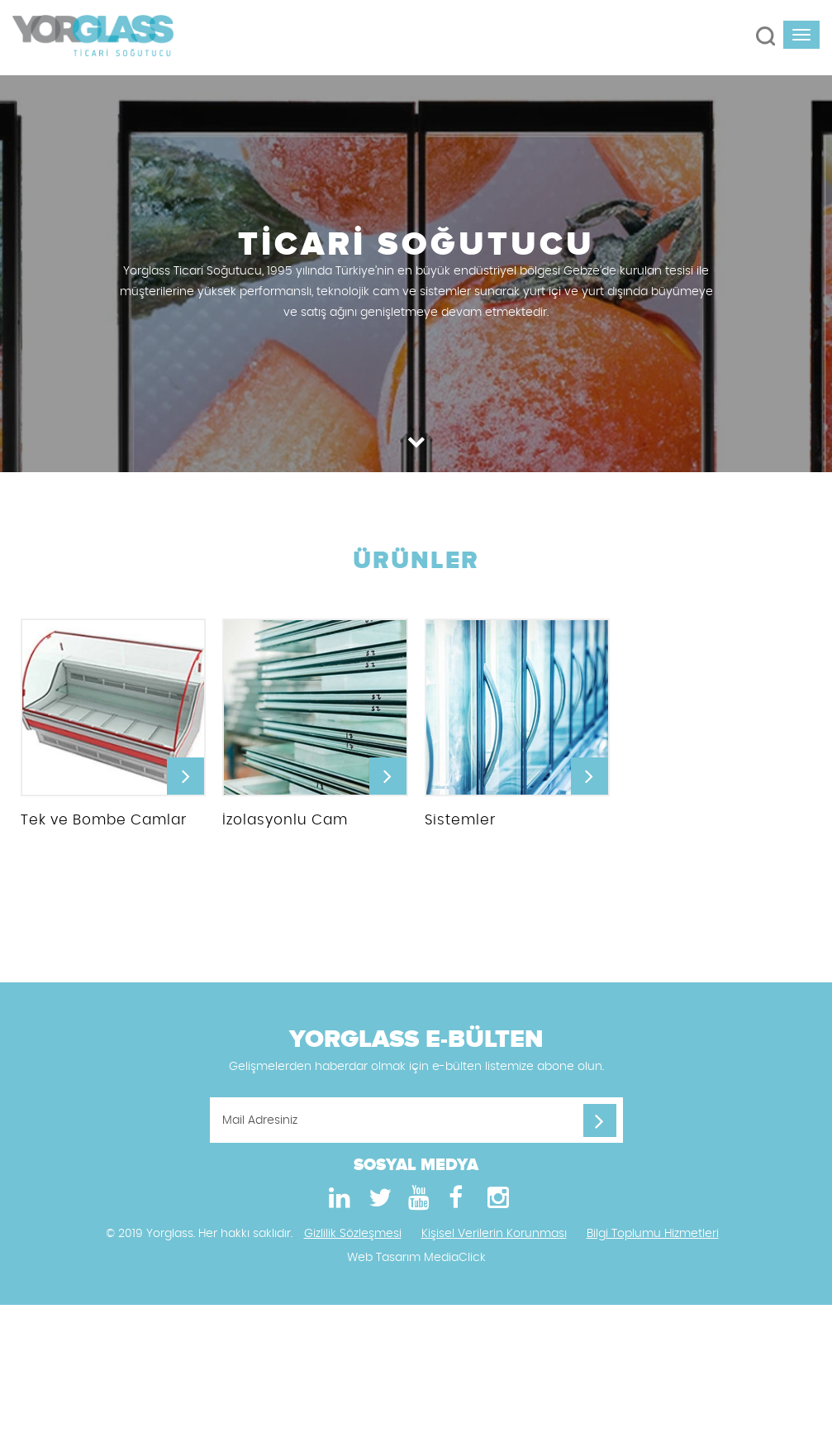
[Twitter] (377, 1204)
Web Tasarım (384, 1263)
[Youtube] (416, 1204)
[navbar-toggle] (801, 35)
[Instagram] (496, 1204)
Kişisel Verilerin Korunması (494, 1239)
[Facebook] (456, 1204)
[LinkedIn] (337, 1204)
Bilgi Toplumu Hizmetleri (653, 1239)
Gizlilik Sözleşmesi (353, 1239)
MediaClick (455, 1263)
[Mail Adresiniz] (416, 1126)
